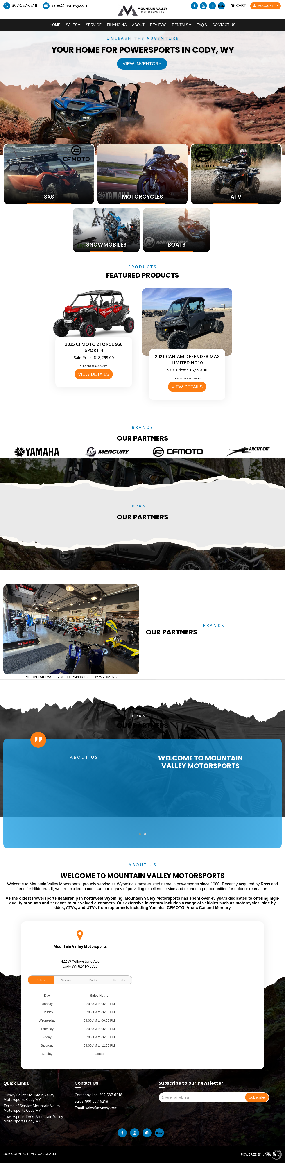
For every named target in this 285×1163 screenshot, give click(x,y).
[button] (139, 834)
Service (94, 25)
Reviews (158, 25)
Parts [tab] (93, 980)
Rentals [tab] (119, 980)
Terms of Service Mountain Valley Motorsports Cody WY (31, 1108)
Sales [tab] (41, 980)
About (138, 25)
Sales (73, 25)
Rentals (181, 25)
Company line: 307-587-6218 (98, 1094)
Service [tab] (66, 980)
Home (55, 25)
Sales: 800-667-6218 (91, 1101)
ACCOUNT (265, 5)
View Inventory (142, 63)
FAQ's (202, 25)
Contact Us (223, 25)
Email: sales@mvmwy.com (96, 1107)
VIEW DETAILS (93, 374)
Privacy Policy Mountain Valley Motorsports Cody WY (28, 1097)
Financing (117, 25)
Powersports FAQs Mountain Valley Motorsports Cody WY (33, 1119)
